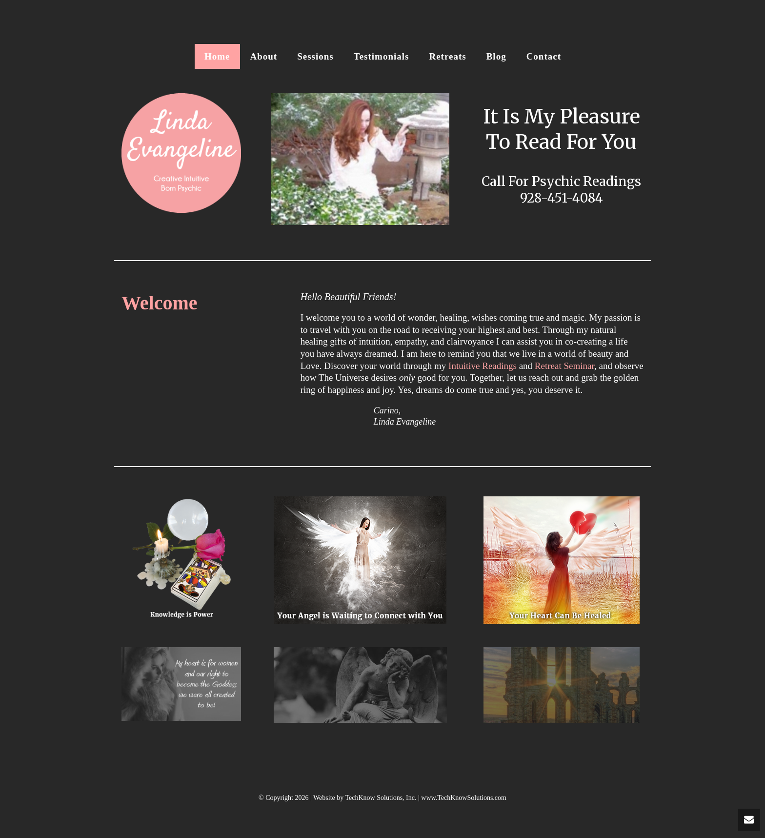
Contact (543, 56)
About (264, 56)
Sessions (315, 56)
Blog (496, 56)
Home (217, 56)
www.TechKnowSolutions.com (463, 797)
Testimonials (381, 56)
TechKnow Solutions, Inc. (380, 797)
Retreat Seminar (564, 366)
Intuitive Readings (482, 366)
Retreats (447, 56)
